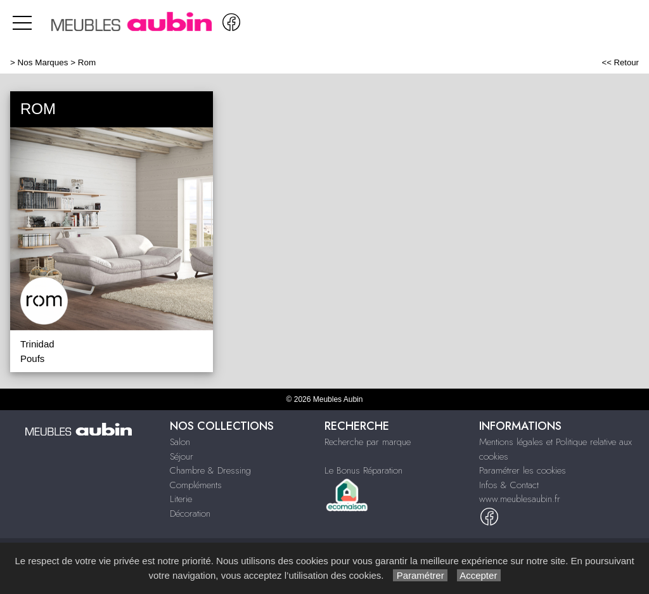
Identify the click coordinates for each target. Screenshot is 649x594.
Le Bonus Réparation (363, 470)
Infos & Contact (509, 485)
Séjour (181, 456)
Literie (181, 499)
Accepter (479, 575)
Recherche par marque (367, 442)
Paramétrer (420, 575)
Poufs (32, 358)
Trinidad (37, 344)
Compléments (196, 485)
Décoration (190, 513)
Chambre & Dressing (210, 470)
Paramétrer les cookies (522, 470)
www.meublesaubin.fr (519, 499)
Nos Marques (43, 62)
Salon (180, 442)
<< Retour (620, 62)
